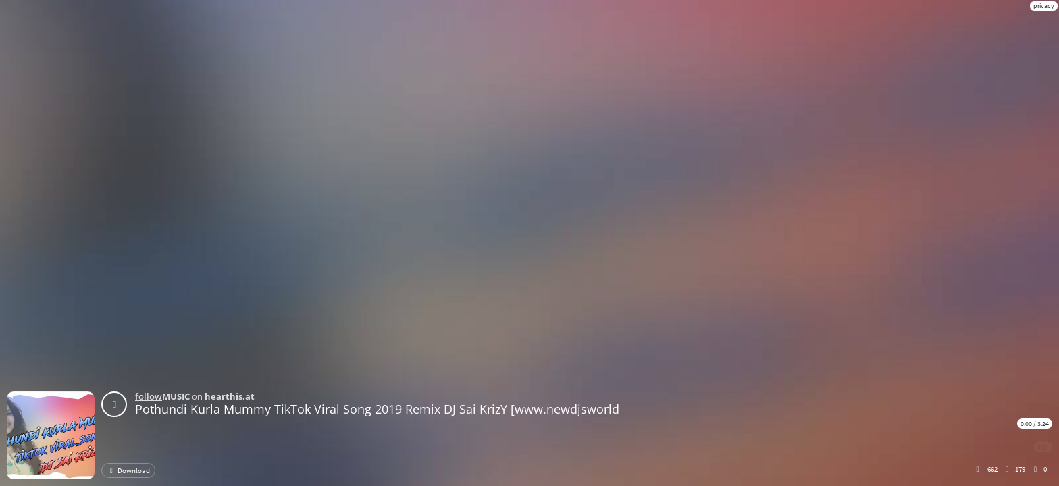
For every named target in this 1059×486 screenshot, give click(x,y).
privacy (1043, 5)
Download (128, 470)
